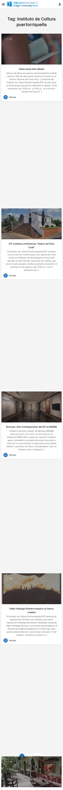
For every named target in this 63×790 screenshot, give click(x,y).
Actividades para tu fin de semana (31, 357)
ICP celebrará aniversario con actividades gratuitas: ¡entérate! (31, 499)
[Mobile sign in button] (60, 4)
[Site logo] (23, 4)
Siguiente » (36, 756)
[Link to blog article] (31, 49)
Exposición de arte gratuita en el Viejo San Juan (31, 714)
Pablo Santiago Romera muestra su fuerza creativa (31, 285)
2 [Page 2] (27, 756)
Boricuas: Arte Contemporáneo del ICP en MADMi (31, 213)
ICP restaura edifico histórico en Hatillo (31, 574)
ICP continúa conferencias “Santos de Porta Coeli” (31, 141)
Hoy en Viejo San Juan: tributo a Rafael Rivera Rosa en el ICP (31, 646)
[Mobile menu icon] (3, 4)
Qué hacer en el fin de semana (31, 427)
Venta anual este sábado (31, 69)
